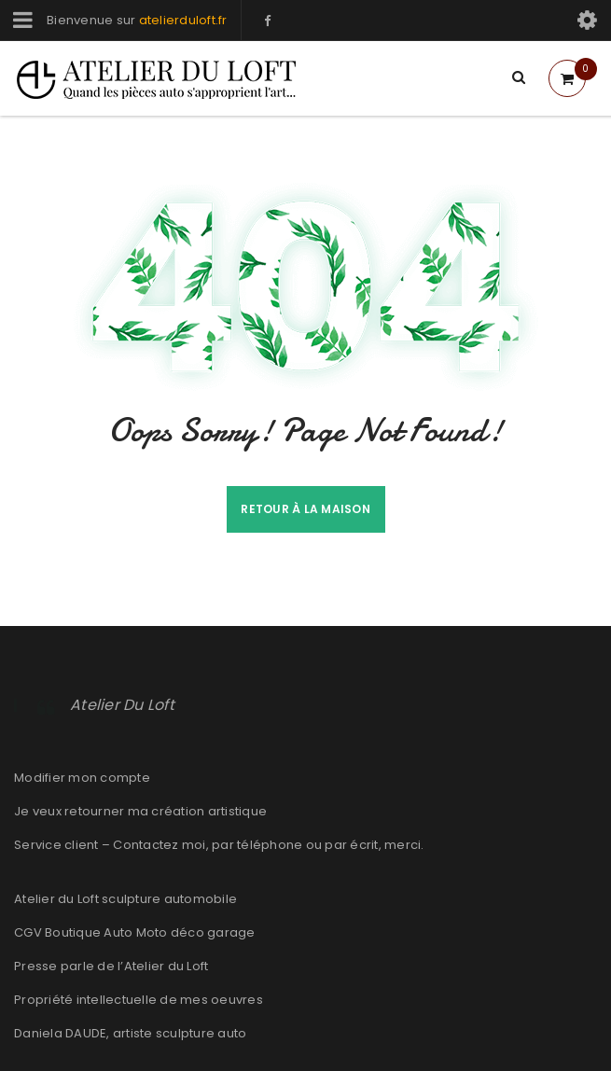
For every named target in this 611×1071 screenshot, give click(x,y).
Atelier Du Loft (122, 705)
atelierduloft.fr (183, 20)
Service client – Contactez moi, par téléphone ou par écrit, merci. (219, 845)
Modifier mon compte (82, 777)
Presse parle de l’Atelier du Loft (111, 966)
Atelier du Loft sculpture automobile (125, 899)
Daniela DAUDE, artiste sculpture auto (130, 1033)
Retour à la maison (305, 509)
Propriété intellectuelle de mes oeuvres (138, 999)
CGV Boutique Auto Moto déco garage (135, 932)
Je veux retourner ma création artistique (140, 811)
